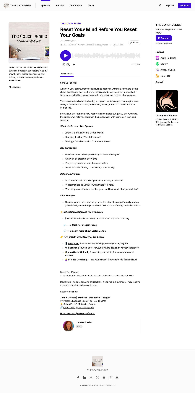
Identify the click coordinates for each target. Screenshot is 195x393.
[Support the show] (170, 5)
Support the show (69, 291)
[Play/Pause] (65, 55)
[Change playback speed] (74, 64)
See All (159, 82)
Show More (15, 80)
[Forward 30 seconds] (68, 64)
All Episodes (15, 87)
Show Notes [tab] (67, 73)
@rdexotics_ (69, 307)
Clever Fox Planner (69, 272)
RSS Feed (163, 76)
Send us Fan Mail (68, 82)
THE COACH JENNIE (20, 5)
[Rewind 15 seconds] (63, 64)
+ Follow (184, 5)
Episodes (45, 5)
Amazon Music (165, 70)
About (91, 5)
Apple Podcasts (166, 58)
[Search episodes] (160, 5)
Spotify (162, 64)
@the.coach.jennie (85, 307)
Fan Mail (60, 5)
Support (164, 38)
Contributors (76, 5)
